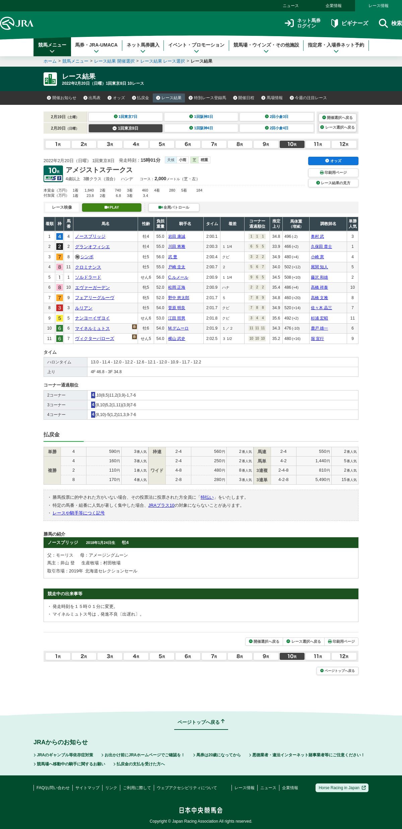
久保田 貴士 (321, 246)
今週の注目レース (308, 97)
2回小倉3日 (277, 117)
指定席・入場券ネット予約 (336, 48)
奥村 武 (317, 236)
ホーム (50, 61)
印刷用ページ (333, 172)
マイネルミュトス (92, 328)
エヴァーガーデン (92, 287)
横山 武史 (176, 338)
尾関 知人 (319, 267)
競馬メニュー (52, 48)
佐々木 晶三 (321, 307)
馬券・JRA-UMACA (96, 48)
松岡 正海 (176, 287)
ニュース (291, 5)
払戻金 (140, 97)
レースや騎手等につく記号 (79, 512)
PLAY (112, 207)
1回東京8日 (125, 128)
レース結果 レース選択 (162, 61)
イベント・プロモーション (196, 48)
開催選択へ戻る (337, 118)
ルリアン (83, 307)
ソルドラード (88, 277)
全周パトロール (173, 207)
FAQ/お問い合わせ (53, 787)
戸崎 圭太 (176, 267)
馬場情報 (272, 97)
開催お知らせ (61, 97)
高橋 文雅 (319, 297)
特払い (207, 497)
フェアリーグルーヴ (94, 297)
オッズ (116, 97)
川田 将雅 (176, 246)
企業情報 (334, 5)
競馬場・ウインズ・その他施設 (266, 48)
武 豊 (172, 257)
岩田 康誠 (176, 236)
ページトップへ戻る (337, 671)
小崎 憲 (317, 257)
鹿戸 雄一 (319, 328)
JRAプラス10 (161, 505)
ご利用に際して (137, 787)
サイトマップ (87, 787)
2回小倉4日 (277, 128)
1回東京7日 (126, 117)
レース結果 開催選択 (114, 61)
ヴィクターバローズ (94, 338)
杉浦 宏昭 (319, 318)
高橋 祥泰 (319, 287)
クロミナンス (88, 267)
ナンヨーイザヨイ (92, 318)
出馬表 (92, 97)
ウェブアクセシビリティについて (187, 787)
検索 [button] (390, 23)
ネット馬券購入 (143, 48)
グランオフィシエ (92, 246)
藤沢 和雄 (319, 277)
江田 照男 (176, 318)
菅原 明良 (176, 307)
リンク (111, 787)
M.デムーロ (178, 328)
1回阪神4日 (201, 128)
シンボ (86, 256)
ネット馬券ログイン (303, 23)
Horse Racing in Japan (342, 787)
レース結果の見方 (333, 183)
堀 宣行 (317, 338)
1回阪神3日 (201, 117)
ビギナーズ (349, 23)
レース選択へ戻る (337, 127)
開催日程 (244, 97)
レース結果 (169, 97)
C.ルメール (178, 277)
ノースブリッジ (90, 236)
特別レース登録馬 (207, 97)
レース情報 (378, 5)
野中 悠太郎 (178, 297)
